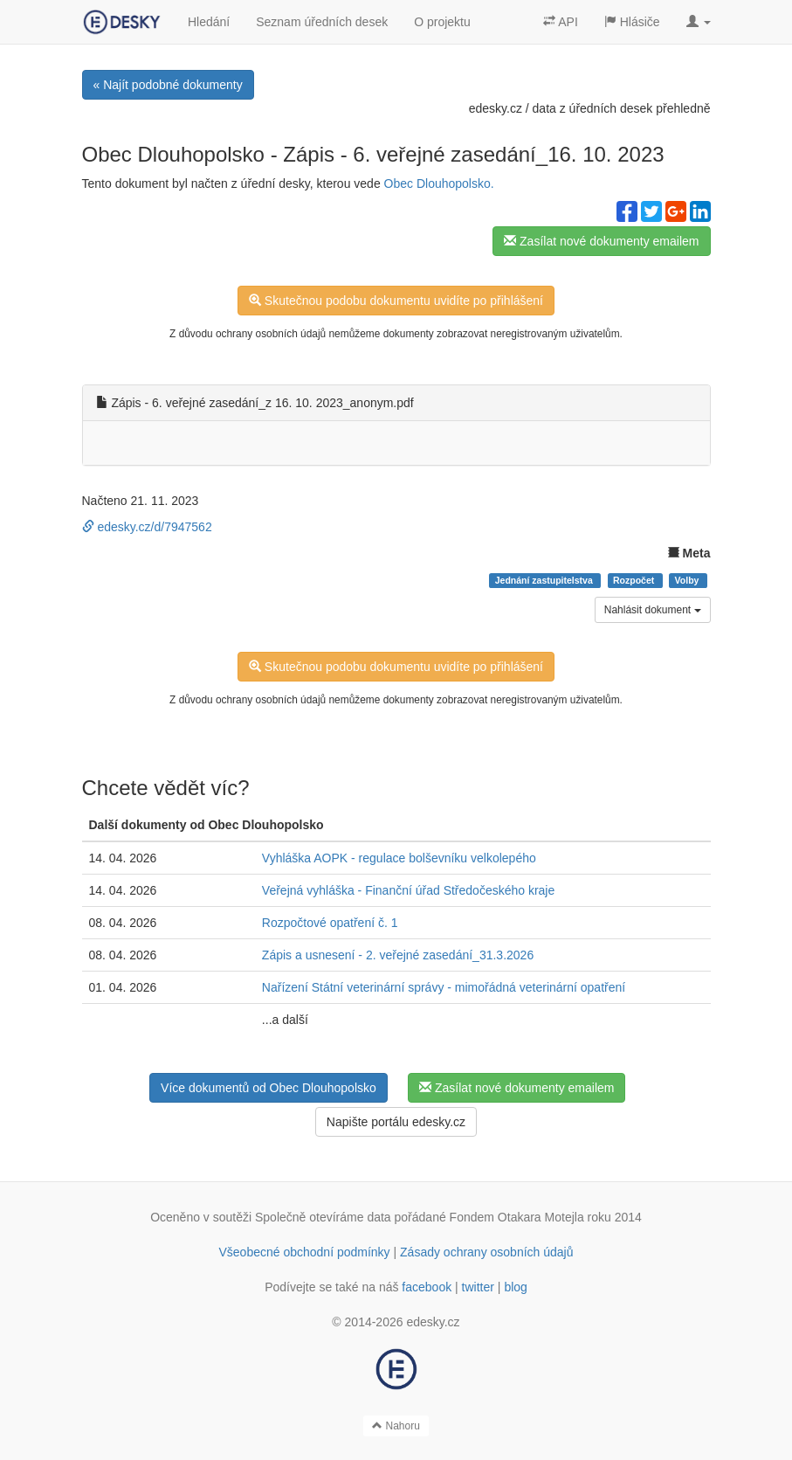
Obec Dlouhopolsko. (439, 183)
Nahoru (396, 1426)
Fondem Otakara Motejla (517, 1217)
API (560, 22)
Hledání (209, 22)
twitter (478, 1287)
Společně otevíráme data (323, 1217)
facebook (426, 1287)
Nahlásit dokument (652, 610)
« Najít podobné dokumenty (168, 85)
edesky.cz (495, 108)
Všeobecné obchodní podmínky (303, 1252)
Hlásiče (632, 22)
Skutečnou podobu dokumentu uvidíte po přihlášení (396, 301)
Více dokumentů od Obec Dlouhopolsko (268, 1088)
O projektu (442, 22)
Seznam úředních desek (322, 22)
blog (515, 1287)
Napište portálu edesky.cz (396, 1122)
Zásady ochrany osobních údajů (486, 1252)
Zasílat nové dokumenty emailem (601, 241)
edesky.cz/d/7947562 (147, 527)
